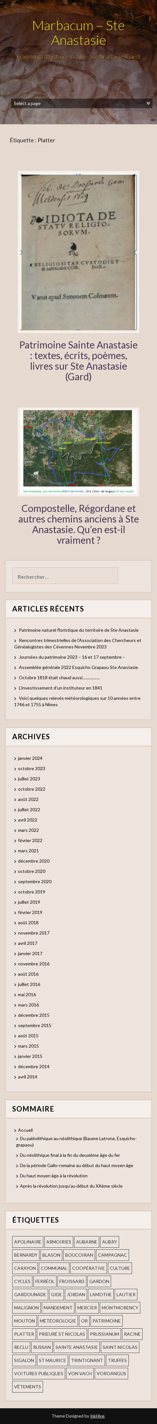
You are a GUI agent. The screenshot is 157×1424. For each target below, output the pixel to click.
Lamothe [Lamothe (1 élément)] (101, 1294)
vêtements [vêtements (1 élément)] (27, 1386)
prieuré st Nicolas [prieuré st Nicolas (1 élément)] (62, 1334)
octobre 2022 (31, 789)
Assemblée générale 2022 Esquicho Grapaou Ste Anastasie (78, 667)
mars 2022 (28, 830)
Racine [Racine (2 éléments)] (132, 1334)
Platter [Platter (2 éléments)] (24, 1334)
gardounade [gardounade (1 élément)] (30, 1294)
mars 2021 (28, 850)
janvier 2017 (30, 953)
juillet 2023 (29, 778)
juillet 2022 (29, 809)
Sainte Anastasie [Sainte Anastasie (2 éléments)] (77, 1347)
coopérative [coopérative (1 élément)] (88, 1268)
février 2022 (30, 840)
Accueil (25, 1130)
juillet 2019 (29, 902)
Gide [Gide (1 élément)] (56, 1294)
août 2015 (28, 1035)
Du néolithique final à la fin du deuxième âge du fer (70, 1155)
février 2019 (30, 912)
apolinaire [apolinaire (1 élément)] (27, 1241)
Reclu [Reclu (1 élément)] (21, 1347)
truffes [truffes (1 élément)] (117, 1360)
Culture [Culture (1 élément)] (120, 1268)
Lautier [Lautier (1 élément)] (126, 1294)
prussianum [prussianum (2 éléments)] (104, 1334)
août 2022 (28, 799)
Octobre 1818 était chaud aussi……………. (59, 677)
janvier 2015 (30, 1056)
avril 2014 (27, 1076)
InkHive (97, 1416)
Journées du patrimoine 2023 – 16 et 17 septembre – (72, 657)
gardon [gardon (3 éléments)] (99, 1281)
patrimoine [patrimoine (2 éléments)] (106, 1320)
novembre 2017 (33, 933)
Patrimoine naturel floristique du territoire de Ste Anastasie (79, 630)
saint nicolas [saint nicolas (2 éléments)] (120, 1347)
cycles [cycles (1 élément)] (22, 1281)
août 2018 (28, 922)
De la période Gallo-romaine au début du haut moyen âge (76, 1165)
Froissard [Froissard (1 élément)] (71, 1281)
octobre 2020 (31, 871)
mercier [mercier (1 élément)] (87, 1307)
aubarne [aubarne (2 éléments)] (86, 1241)
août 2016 (28, 974)
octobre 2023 (31, 768)
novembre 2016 (33, 963)
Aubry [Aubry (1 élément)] (109, 1241)
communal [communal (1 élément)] (54, 1268)
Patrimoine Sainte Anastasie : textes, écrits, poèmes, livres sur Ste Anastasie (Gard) (78, 360)
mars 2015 (28, 1046)
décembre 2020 (33, 861)
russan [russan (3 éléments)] (42, 1347)
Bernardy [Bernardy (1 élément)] (26, 1255)
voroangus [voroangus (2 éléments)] (111, 1373)
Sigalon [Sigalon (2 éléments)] (24, 1360)
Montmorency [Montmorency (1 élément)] (120, 1307)
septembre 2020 (34, 881)
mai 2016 (27, 994)
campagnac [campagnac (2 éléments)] (112, 1255)
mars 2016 (28, 1004)
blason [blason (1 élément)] (51, 1255)
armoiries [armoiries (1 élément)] (58, 1241)
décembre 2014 (33, 1066)
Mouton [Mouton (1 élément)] (24, 1320)
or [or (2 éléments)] (84, 1320)
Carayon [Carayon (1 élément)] (25, 1268)
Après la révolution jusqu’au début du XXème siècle (71, 1186)
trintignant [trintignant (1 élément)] (87, 1360)
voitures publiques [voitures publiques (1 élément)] (38, 1373)
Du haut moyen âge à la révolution (54, 1175)
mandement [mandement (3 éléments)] (58, 1307)
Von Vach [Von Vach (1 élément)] (80, 1373)
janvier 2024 (30, 758)
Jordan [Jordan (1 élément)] (76, 1294)
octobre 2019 (31, 891)
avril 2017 (27, 943)
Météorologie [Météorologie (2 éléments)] (58, 1320)
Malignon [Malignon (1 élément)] (26, 1307)
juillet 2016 (29, 984)
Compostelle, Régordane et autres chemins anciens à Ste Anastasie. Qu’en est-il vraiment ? (78, 524)
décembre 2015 (33, 1015)
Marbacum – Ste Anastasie (78, 32)
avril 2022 (27, 819)
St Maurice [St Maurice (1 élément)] (52, 1360)
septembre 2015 (34, 1025)
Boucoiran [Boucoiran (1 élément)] (79, 1255)
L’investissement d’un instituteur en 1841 (60, 687)
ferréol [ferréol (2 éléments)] (45, 1281)
